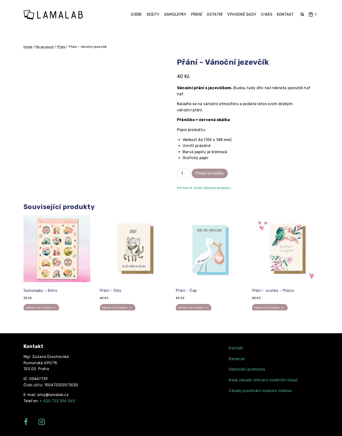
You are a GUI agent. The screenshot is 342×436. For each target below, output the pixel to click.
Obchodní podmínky (247, 369)
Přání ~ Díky (111, 290)
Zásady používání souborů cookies (260, 390)
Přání (196, 14)
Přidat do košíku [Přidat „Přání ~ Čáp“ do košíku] (193, 307)
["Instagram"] (42, 422)
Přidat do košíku (209, 173)
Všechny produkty (217, 187)
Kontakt (285, 14)
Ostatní (215, 14)
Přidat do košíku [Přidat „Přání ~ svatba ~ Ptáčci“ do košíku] (269, 307)
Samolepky (175, 14)
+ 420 (57, 401)
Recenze (237, 359)
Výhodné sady (241, 14)
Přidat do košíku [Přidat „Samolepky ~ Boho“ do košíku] (41, 307)
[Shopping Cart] (313, 14)
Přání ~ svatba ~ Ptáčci (273, 290)
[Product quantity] (184, 173)
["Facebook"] (26, 422)
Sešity (153, 14)
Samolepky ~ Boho (40, 290)
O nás (267, 14)
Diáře (136, 14)
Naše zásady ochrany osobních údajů (263, 380)
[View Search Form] (302, 14)
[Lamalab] (53, 14)
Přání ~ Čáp (186, 290)
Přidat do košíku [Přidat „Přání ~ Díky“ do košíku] (117, 307)
